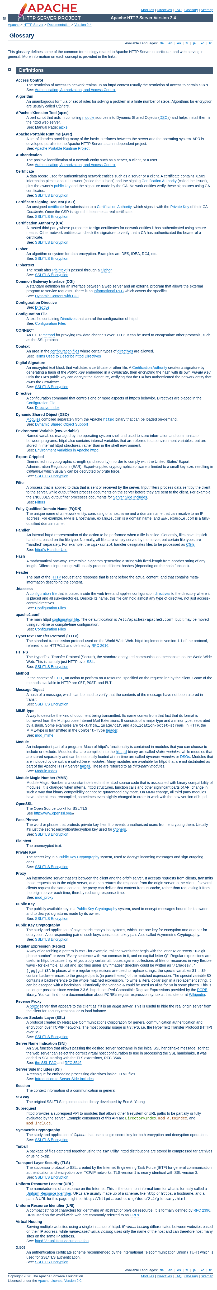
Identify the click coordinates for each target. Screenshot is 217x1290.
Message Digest (30, 690)
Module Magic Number (35, 778)
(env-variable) (67, 431)
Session (23, 1086)
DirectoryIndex (140, 1118)
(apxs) (63, 113)
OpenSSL (24, 804)
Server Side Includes (130, 497)
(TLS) (65, 1163)
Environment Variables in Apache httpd (66, 450)
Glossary (191, 10)
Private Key (179, 207)
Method (22, 673)
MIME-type (25, 711)
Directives (164, 10)
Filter (20, 483)
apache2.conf (27, 615)
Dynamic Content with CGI (57, 296)
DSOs (185, 757)
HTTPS (22, 652)
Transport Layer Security (37, 1163)
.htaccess (24, 589)
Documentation (58, 25)
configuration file (43, 593)
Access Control (29, 80)
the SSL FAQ (45, 1063)
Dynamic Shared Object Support (61, 424)
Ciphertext (25, 265)
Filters (40, 502)
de (161, 43)
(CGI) (69, 281)
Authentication (29, 155)
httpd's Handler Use (51, 550)
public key (62, 186)
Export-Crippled (30, 457)
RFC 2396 (202, 1210)
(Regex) (58, 946)
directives (125, 351)
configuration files (64, 351)
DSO (163, 117)
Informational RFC (109, 291)
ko (202, 43)
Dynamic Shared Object (36, 414)
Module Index (46, 771)
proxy (34, 1006)
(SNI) (62, 1043)
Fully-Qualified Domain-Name (41, 509)
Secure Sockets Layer (35, 1017)
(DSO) (63, 414)
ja (194, 43)
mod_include (38, 1123)
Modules (147, 10)
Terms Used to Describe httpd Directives (68, 356)
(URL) (68, 1184)
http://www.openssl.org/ (53, 813)
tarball (85, 766)
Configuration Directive (36, 302)
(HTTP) (72, 636)
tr (210, 43)
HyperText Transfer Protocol (40, 636)
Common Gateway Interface (40, 281)
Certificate (25, 171)
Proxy (21, 873)
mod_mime (44, 735)
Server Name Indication (36, 1043)
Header (22, 572)
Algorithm (24, 96)
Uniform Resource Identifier (48, 1193)
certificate (56, 207)
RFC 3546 (73, 1063)
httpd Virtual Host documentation (62, 1241)
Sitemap (207, 10)
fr (187, 43)
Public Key (25, 904)
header (111, 730)
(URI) (69, 1205)
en (170, 43)
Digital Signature (30, 363)
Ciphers (119, 829)
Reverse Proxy (28, 1001)
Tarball (22, 1146)
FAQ (178, 10)
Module (22, 742)
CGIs (190, 544)
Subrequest (26, 1108)
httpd (108, 419)
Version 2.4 (83, 25)
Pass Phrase (27, 820)
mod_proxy (44, 897)
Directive (42, 307)
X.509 (21, 1247)
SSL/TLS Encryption (51, 195)
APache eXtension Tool (36, 113)
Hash (20, 556)
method (49, 335)
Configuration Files (50, 323)
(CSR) (70, 202)
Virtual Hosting (29, 1222)
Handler (23, 530)
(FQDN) (74, 509)
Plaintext (59, 270)
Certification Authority (159, 181)
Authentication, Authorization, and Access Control (75, 90)
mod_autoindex (172, 1118)
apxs (63, 127)
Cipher (21, 249)
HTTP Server (33, 25)
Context (23, 346)
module (88, 117)
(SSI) (57, 1069)
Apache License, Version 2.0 (59, 1281)
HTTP (56, 577)
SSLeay (22, 1097)
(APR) (67, 134)
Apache (14, 25)
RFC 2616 (100, 645)
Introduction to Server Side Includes (64, 1079)
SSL (90, 662)
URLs (134, 1215)
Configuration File (32, 314)
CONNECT (25, 330)
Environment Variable (35, 431)
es (179, 43)
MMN (62, 778)
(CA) (60, 223)
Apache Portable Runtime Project (62, 148)
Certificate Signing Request (40, 202)
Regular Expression (33, 946)
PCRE (202, 990)
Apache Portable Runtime (38, 134)
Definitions (31, 70)
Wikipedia (197, 994)
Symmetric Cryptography (38, 1130)
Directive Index (47, 408)
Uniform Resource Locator (39, 1184)
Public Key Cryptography (79, 857)
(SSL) (60, 1017)
